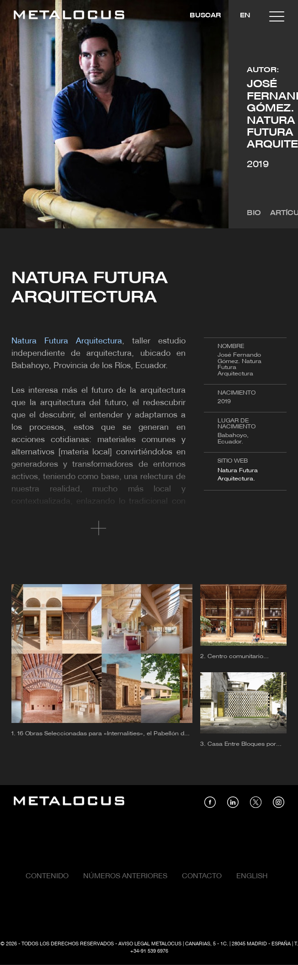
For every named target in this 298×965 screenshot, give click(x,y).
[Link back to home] (69, 16)
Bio (254, 213)
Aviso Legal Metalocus (149, 944)
